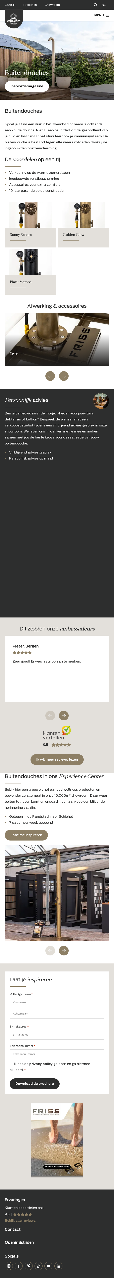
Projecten (30, 4)
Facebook (19, 1266)
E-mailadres (19, 1026)
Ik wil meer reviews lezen (57, 759)
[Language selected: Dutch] (105, 4)
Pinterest (29, 1266)
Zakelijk (10, 4)
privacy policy (41, 1064)
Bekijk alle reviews (20, 1221)
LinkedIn (58, 1266)
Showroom (52, 4)
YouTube (48, 1266)
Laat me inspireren (26, 835)
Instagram (9, 1266)
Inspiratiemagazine (27, 86)
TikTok (39, 1266)
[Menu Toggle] (101, 15)
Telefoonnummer (22, 1046)
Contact (13, 1229)
